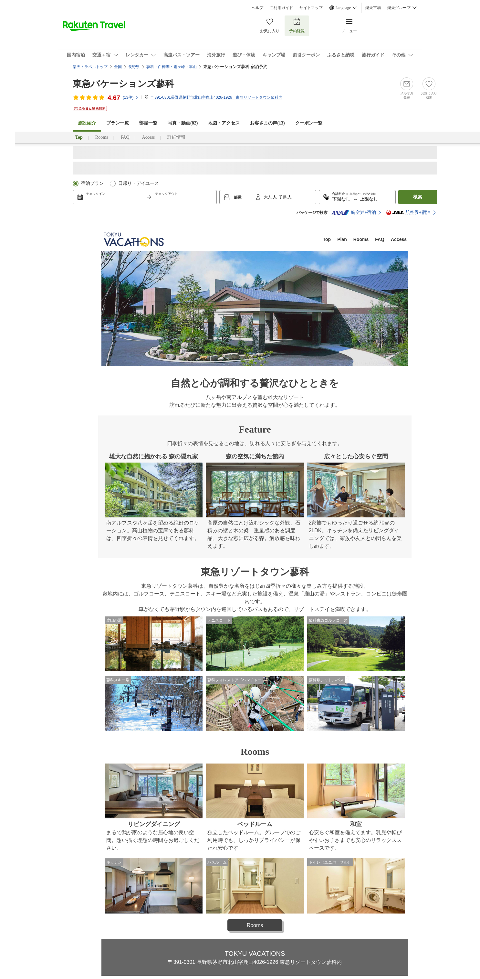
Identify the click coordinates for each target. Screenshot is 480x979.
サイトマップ (311, 7)
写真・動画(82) (183, 123)
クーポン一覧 (308, 123)
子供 (283, 197)
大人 (268, 197)
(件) (131, 97)
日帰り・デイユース (138, 183)
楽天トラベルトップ (90, 67)
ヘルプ (257, 7)
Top (327, 239)
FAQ (125, 137)
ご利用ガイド (281, 7)
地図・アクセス (224, 123)
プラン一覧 (117, 123)
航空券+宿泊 (353, 212)
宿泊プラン (92, 183)
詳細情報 (176, 137)
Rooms (101, 137)
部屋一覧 (148, 123)
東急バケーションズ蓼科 (123, 84)
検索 (417, 197)
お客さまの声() (267, 123)
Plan (342, 239)
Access (148, 137)
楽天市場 (373, 7)
